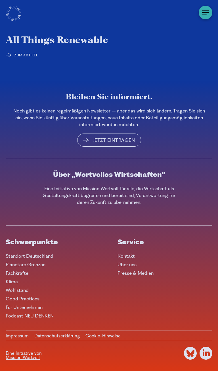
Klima (12, 281)
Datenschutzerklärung (57, 336)
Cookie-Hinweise (103, 336)
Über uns (127, 264)
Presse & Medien (136, 273)
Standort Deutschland (29, 256)
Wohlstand (17, 290)
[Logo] (14, 14)
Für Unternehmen (24, 307)
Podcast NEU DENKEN (30, 316)
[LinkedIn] (206, 353)
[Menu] (205, 12)
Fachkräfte (17, 273)
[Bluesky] (190, 353)
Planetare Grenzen (25, 264)
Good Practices (22, 299)
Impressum (17, 336)
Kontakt (126, 256)
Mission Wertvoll (23, 357)
